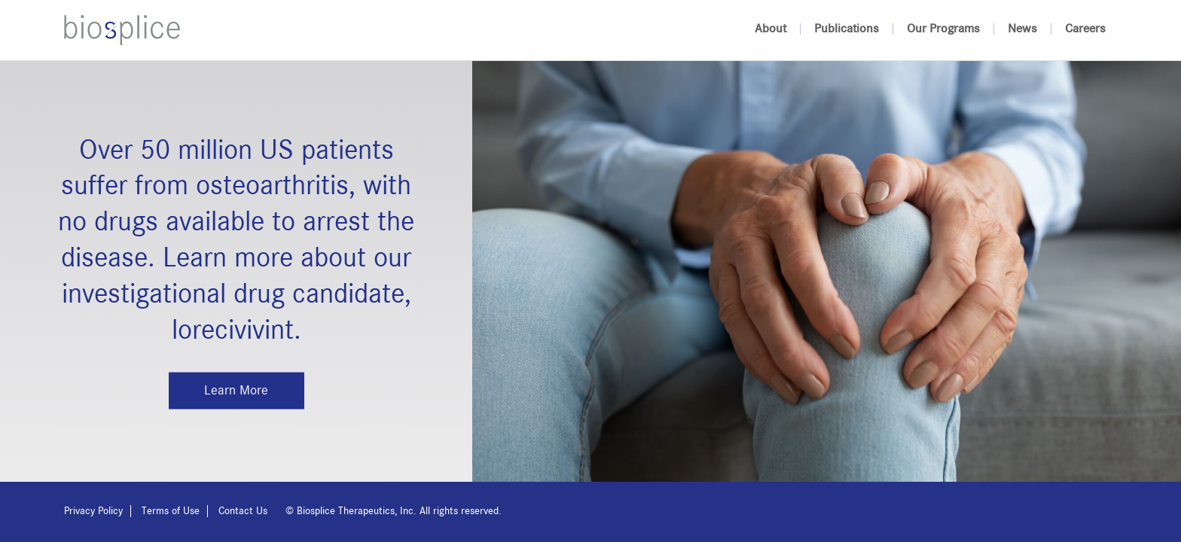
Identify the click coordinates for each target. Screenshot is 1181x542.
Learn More (236, 390)
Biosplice (122, 30)
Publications (846, 29)
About (770, 29)
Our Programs (943, 29)
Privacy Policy (93, 511)
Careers (1085, 29)
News (1022, 29)
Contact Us (242, 511)
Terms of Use (171, 511)
